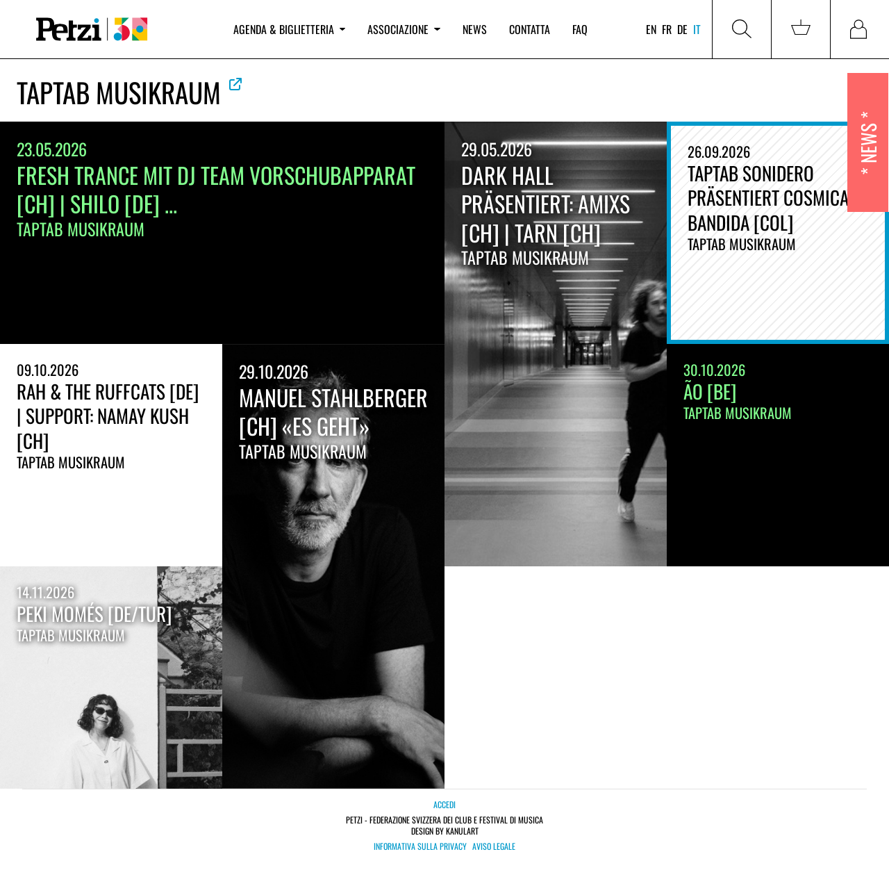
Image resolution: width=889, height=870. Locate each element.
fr (667, 29)
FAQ (580, 29)
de (682, 29)
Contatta (529, 29)
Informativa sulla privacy (420, 846)
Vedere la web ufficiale (235, 84)
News (475, 29)
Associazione (403, 29)
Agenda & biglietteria (289, 29)
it (697, 29)
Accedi (444, 804)
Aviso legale (493, 846)
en (651, 29)
